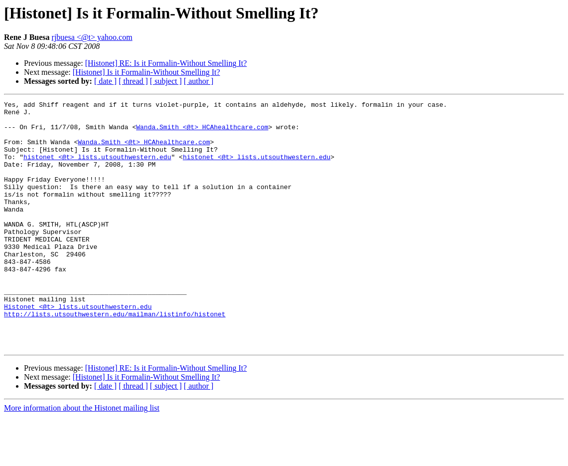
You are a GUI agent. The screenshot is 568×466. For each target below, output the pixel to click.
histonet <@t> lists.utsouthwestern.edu (97, 168)
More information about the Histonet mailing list (81, 457)
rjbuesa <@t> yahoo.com (92, 37)
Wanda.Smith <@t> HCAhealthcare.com (202, 132)
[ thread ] (133, 81)
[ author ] (199, 81)
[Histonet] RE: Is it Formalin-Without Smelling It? (166, 63)
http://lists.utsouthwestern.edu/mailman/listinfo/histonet (115, 357)
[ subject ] (166, 81)
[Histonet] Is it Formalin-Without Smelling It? (146, 72)
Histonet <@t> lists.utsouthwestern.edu (77, 348)
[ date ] (105, 81)
